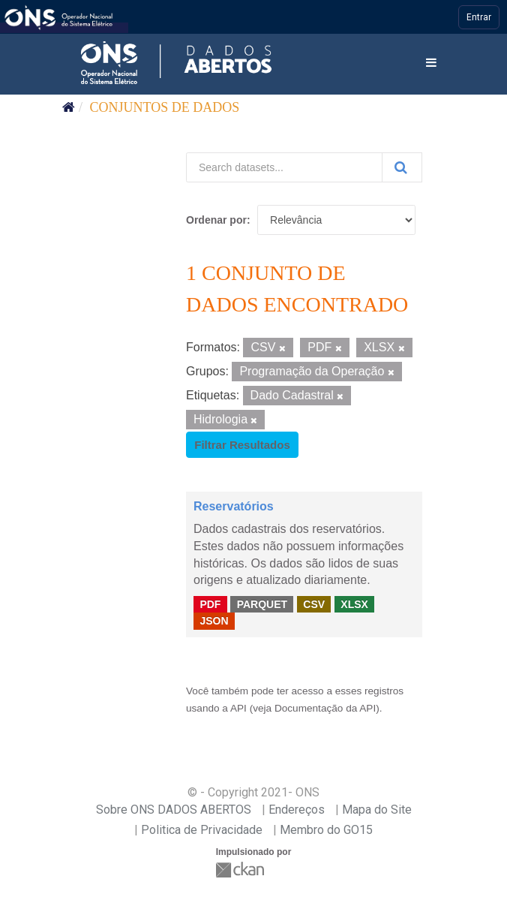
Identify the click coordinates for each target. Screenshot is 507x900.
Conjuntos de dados (165, 107)
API (238, 708)
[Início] (68, 107)
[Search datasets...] (284, 167)
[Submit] (402, 167)
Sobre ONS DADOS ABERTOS (173, 809)
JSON (214, 621)
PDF (210, 603)
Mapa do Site (377, 809)
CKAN (241, 869)
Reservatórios (234, 506)
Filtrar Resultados (242, 444)
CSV (314, 603)
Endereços (296, 809)
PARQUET (262, 603)
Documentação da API (325, 708)
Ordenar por (216, 220)
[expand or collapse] (431, 63)
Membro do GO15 (326, 830)
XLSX (354, 603)
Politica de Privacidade (201, 830)
